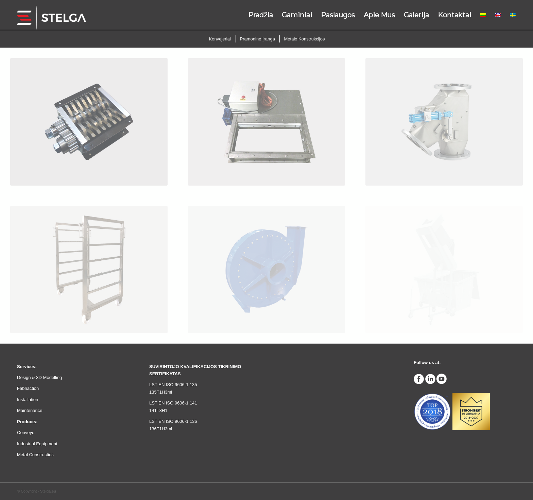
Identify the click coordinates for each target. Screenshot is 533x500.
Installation (27, 399)
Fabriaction (28, 388)
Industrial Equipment (37, 443)
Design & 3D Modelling (39, 377)
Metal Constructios (35, 454)
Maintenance (29, 410)
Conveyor (26, 432)
